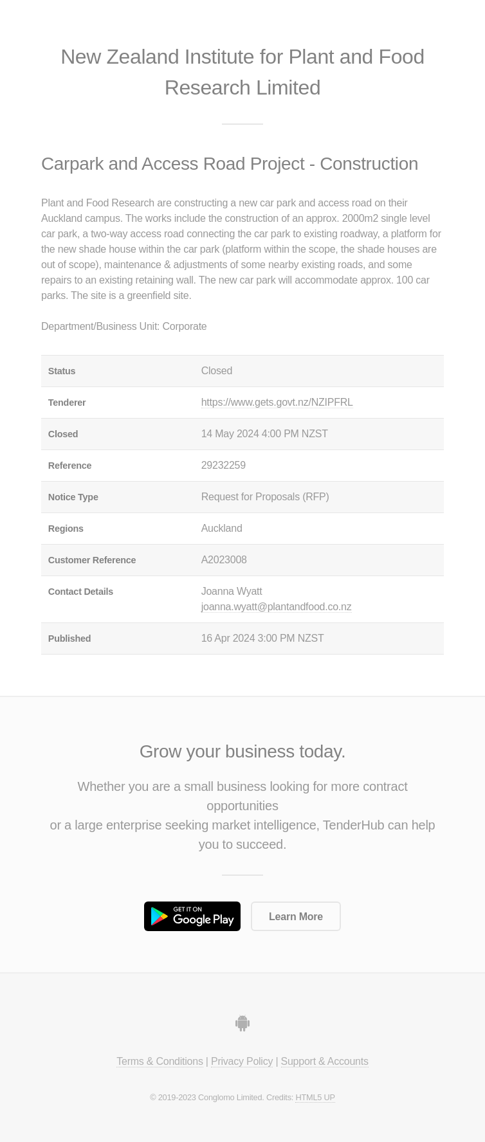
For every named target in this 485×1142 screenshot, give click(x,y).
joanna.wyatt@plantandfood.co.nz (276, 606)
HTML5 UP (314, 1097)
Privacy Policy (242, 1061)
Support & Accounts (325, 1061)
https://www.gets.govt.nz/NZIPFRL (277, 402)
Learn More (296, 916)
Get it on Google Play (192, 916)
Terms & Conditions (159, 1061)
